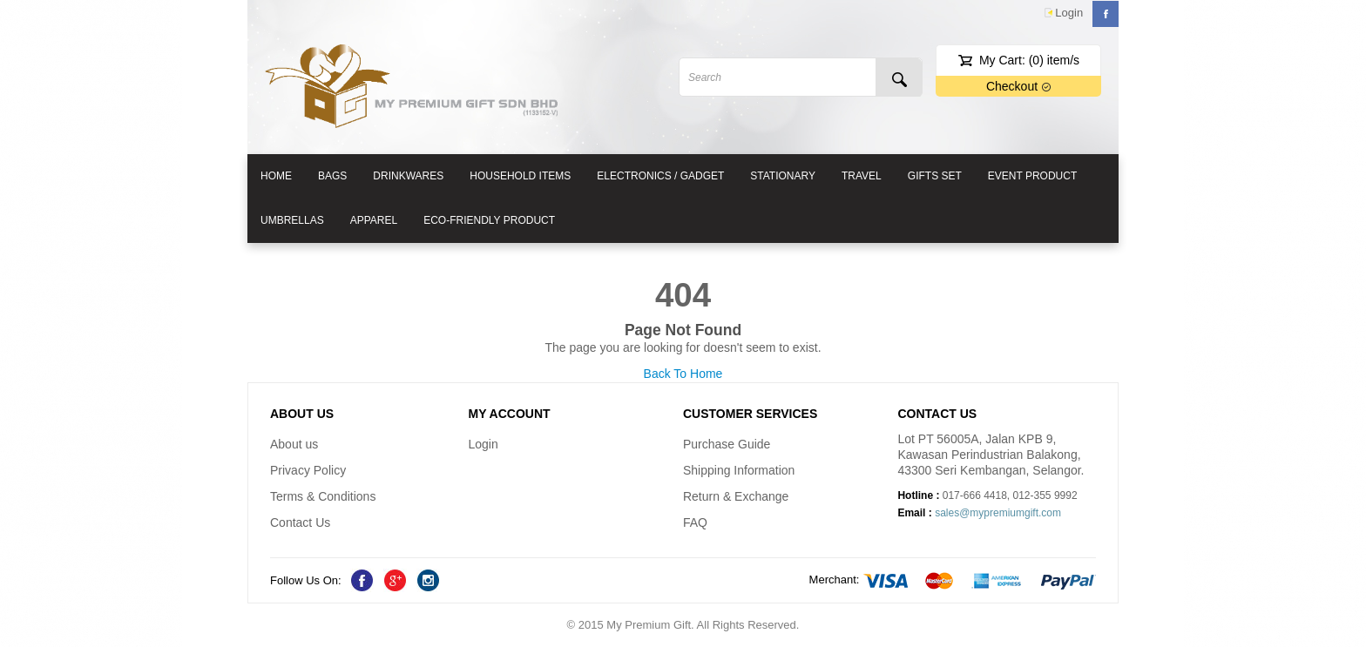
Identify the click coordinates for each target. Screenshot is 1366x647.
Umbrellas (292, 220)
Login (1069, 12)
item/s (1054, 60)
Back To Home (683, 374)
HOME (276, 176)
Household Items (520, 176)
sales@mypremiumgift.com (998, 513)
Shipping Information (739, 470)
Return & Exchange (735, 496)
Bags (332, 176)
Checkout (1018, 86)
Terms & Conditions (322, 496)
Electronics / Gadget (660, 176)
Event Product (1032, 176)
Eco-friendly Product (489, 220)
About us (294, 444)
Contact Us (300, 522)
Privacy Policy (308, 470)
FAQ (695, 522)
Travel (862, 176)
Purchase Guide (726, 444)
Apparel (373, 220)
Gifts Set (935, 176)
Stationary (782, 176)
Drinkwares (408, 176)
